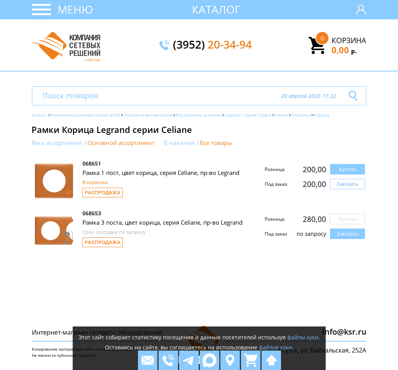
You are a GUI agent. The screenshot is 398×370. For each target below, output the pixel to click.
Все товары (216, 143)
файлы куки (302, 337)
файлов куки (275, 347)
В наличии (179, 143)
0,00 (344, 50)
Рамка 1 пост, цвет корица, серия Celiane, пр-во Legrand (160, 172)
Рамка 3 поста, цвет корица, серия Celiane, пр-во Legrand (162, 222)
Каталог (216, 9)
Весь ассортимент (56, 143)
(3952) (212, 45)
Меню (75, 9)
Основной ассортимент (121, 143)
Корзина (349, 40)
